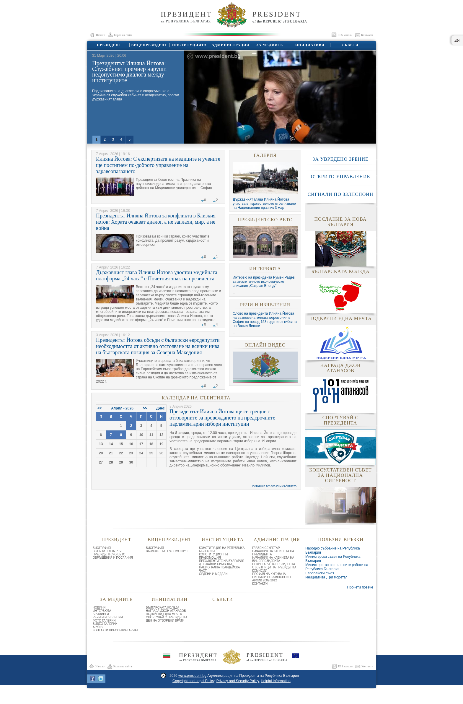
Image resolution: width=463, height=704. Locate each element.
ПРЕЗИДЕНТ (108, 45)
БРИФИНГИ (101, 614)
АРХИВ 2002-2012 (264, 580)
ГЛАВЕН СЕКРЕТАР (266, 547)
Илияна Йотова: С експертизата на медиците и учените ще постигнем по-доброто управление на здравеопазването (158, 165)
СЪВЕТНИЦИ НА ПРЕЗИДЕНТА (274, 567)
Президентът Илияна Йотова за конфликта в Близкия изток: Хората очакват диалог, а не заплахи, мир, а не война (156, 222)
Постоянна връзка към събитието (274, 486)
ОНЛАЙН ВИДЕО (265, 344)
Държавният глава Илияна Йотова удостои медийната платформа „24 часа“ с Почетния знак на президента (156, 275)
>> (145, 408)
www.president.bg (192, 676)
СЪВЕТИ (349, 45)
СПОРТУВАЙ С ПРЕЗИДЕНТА (167, 617)
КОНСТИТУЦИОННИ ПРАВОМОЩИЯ (213, 556)
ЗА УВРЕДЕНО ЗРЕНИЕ (340, 159)
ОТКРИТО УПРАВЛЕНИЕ (340, 176)
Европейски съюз (319, 573)
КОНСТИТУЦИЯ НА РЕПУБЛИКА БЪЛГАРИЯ (221, 549)
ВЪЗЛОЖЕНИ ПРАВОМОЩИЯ (167, 551)
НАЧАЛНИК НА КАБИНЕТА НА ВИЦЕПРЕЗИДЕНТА (273, 559)
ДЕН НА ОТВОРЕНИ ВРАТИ (165, 620)
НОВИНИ (99, 607)
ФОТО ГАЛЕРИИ (104, 620)
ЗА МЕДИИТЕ (269, 45)
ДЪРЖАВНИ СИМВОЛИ (215, 564)
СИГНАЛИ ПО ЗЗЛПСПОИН (341, 194)
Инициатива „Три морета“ (326, 577)
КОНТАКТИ (260, 583)
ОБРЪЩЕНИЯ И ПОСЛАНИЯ (113, 557)
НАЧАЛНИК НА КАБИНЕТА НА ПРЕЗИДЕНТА (273, 552)
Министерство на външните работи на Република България (336, 567)
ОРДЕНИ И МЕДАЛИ (213, 573)
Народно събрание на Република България (332, 550)
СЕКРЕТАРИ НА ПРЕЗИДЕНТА (273, 564)
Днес (160, 408)
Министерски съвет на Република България (333, 559)
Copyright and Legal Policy (193, 681)
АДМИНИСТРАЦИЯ (230, 45)
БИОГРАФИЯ (102, 547)
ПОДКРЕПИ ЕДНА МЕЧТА (164, 614)
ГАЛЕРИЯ (265, 155)
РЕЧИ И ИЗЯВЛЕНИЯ (265, 304)
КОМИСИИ (259, 570)
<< (99, 408)
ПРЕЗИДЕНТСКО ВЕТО (265, 219)
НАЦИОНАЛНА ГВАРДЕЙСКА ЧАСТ (219, 569)
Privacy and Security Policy (237, 681)
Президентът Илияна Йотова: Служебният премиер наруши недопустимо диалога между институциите (129, 71)
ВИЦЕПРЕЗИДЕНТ (149, 45)
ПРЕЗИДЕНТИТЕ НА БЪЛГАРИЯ (221, 560)
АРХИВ (97, 627)
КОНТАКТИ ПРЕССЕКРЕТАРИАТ (115, 630)
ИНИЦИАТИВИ (309, 45)
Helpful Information (276, 681)
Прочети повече (360, 587)
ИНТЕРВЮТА (265, 268)
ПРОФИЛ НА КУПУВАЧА (269, 573)
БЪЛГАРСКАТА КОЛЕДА (162, 607)
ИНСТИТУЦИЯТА (189, 45)
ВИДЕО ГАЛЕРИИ (105, 623)
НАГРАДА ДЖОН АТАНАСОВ (166, 610)
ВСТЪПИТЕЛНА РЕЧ (107, 551)
